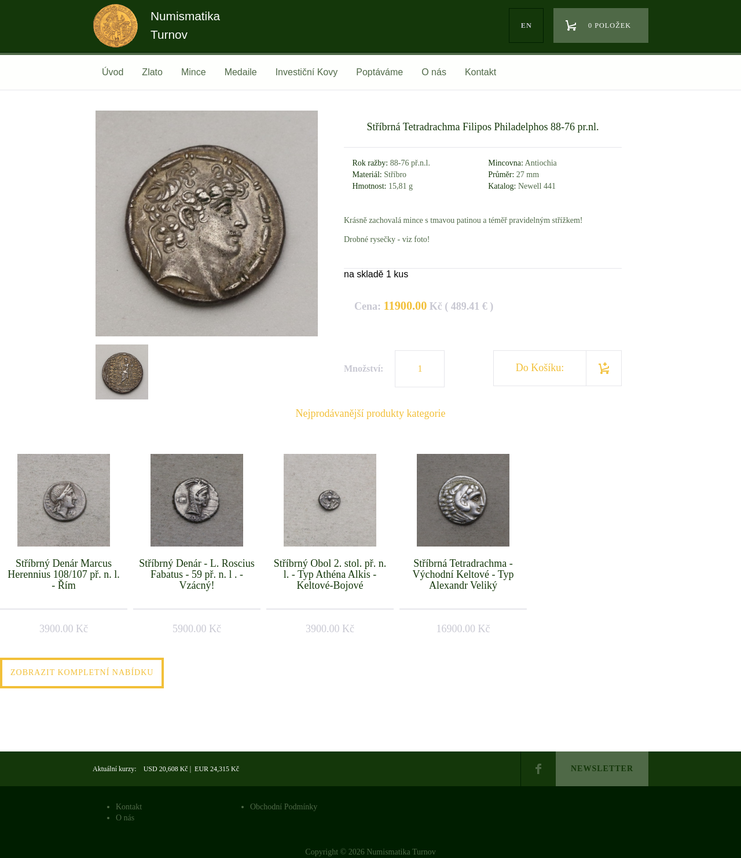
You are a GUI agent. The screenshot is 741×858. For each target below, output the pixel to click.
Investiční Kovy (307, 72)
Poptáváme (379, 72)
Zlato (152, 72)
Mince (193, 72)
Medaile (241, 72)
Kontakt (480, 72)
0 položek (609, 25)
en (526, 25)
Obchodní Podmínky (283, 806)
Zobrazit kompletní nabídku (81, 672)
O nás (433, 72)
